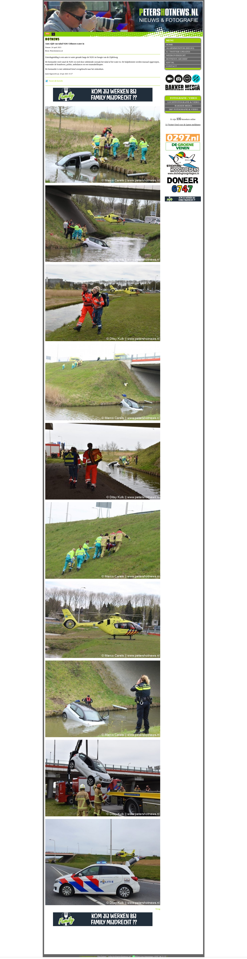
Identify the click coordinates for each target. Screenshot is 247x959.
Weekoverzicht (176, 55)
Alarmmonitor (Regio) (180, 48)
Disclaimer (102, 956)
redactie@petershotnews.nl (119, 956)
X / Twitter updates (178, 51)
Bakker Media (183, 105)
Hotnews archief (176, 59)
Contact (171, 66)
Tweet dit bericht (56, 81)
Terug (157, 909)
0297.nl (170, 62)
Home (169, 44)
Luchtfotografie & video (183, 102)
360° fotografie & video (183, 109)
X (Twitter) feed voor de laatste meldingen (182, 124)
